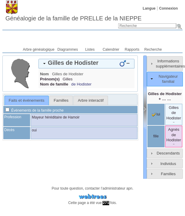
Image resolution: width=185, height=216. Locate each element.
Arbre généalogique (38, 49)
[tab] (86, 63)
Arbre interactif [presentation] (91, 100)
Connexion (168, 8)
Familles (168, 174)
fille (156, 136)
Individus (168, 163)
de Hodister (81, 84)
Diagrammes (67, 49)
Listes (89, 49)
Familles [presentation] (61, 100)
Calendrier (111, 49)
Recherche (153, 49)
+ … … (165, 96)
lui (156, 114)
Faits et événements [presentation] (27, 100)
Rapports (132, 49)
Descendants (168, 153)
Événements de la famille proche (34, 110)
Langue (149, 8)
